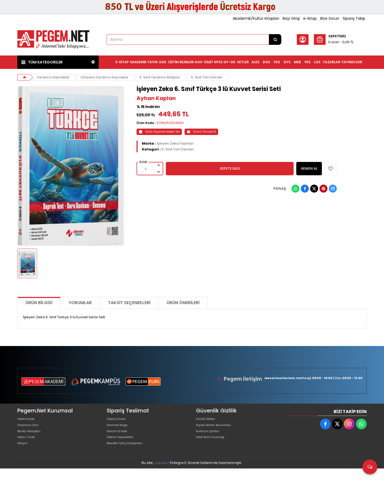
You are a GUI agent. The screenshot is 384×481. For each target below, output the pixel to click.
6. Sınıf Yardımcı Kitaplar (161, 77)
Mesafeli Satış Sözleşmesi (129, 454)
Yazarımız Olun (30, 428)
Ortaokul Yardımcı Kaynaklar (105, 77)
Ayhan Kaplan (156, 98)
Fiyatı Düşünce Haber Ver (159, 132)
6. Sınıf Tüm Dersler (209, 77)
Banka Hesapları (31, 437)
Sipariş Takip (354, 18)
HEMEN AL (309, 168)
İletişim (23, 454)
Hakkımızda (27, 420)
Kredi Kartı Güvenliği (213, 445)
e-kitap (310, 18)
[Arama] (275, 39)
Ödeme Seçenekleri (124, 445)
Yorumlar (80, 303)
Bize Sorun (329, 18)
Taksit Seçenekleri (129, 303)
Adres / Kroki (28, 445)
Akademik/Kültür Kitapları (256, 18)
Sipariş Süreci (118, 420)
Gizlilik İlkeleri (207, 420)
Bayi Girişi (291, 18)
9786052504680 (170, 123)
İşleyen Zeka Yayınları (175, 143)
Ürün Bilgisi (39, 303)
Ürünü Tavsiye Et (201, 132)
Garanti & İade (119, 437)
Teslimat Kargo (120, 428)
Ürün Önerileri (183, 303)
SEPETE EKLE (230, 168)
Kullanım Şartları (210, 437)
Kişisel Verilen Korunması (217, 428)
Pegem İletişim (245, 379)
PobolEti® (161, 475)
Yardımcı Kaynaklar (53, 77)
